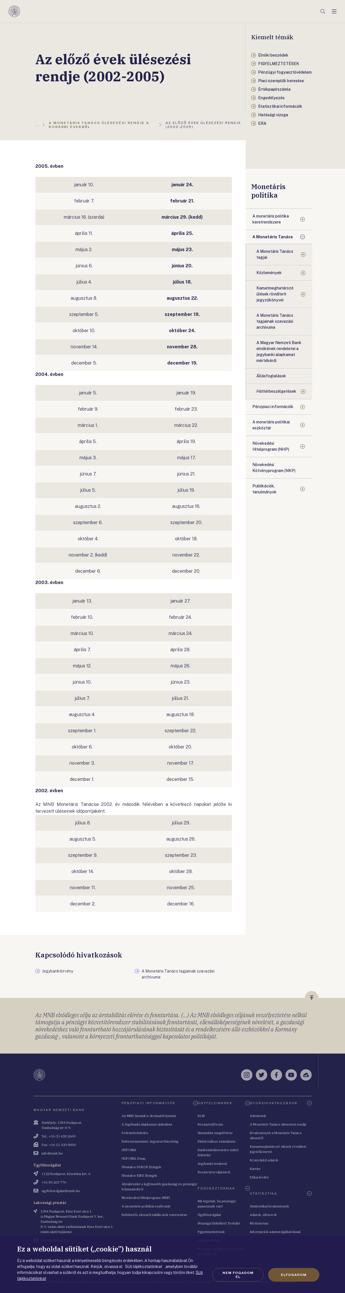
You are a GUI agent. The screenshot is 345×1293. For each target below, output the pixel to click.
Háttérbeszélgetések (276, 391)
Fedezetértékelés (135, 1133)
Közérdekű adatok (264, 1160)
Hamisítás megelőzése (215, 1133)
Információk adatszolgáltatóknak (275, 1232)
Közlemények (269, 272)
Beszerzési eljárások (214, 1172)
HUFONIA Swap (134, 1158)
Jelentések (258, 1116)
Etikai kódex (259, 1177)
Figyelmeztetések (211, 1232)
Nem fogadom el (238, 1275)
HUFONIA (129, 1150)
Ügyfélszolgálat (209, 1215)
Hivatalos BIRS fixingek (139, 1175)
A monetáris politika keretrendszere (270, 219)
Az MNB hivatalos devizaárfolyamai (149, 1116)
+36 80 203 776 (54, 1182)
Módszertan (259, 1223)
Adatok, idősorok (263, 1215)
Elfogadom (294, 1275)
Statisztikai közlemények (269, 1206)
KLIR (201, 1116)
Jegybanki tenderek (212, 1163)
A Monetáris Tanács (272, 237)
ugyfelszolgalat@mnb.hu (61, 1191)
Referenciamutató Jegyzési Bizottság (150, 1141)
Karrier (255, 1168)
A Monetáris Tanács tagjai (274, 254)
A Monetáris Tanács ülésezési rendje (278, 1124)
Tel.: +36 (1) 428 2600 (58, 1136)
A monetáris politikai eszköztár (271, 425)
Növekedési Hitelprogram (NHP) (270, 446)
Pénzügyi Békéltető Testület (219, 1223)
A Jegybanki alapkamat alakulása (147, 1124)
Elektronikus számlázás (217, 1141)
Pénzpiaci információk (272, 406)
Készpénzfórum (210, 1124)
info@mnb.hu (52, 1153)
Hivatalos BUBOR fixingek (141, 1167)
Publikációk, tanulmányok (264, 489)
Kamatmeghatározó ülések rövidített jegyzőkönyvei (274, 294)
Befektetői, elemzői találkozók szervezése (154, 1215)
